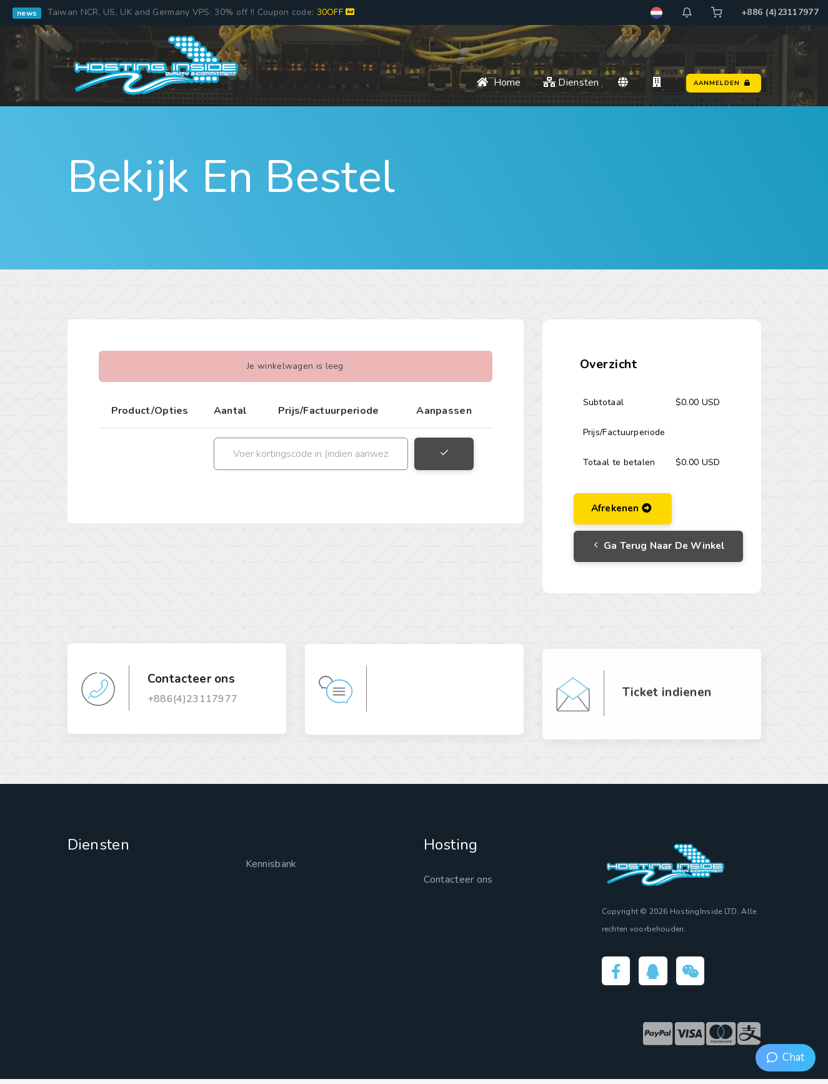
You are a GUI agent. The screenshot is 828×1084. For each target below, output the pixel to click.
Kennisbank (275, 867)
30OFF (336, 12)
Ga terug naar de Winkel (661, 549)
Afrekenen (624, 509)
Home (499, 82)
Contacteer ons (462, 882)
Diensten (571, 82)
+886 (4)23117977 (780, 12)
